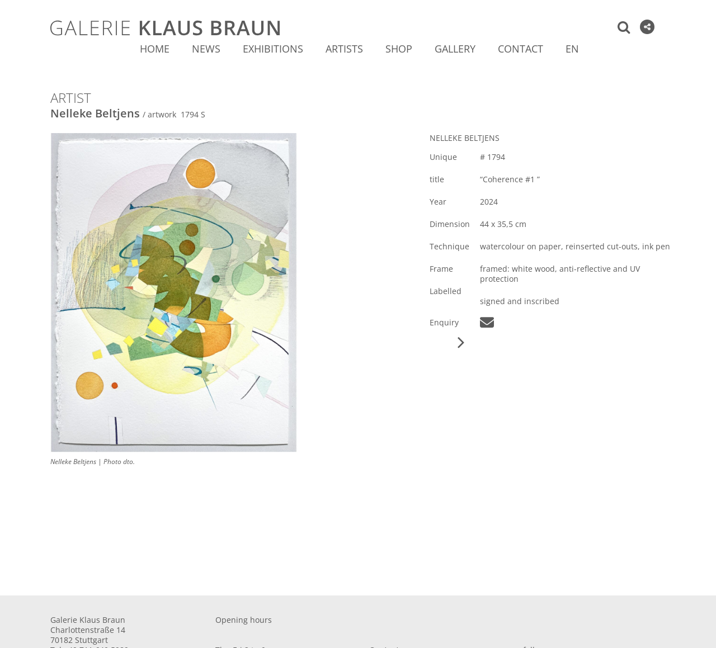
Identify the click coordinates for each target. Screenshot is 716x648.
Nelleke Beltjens (95, 113)
